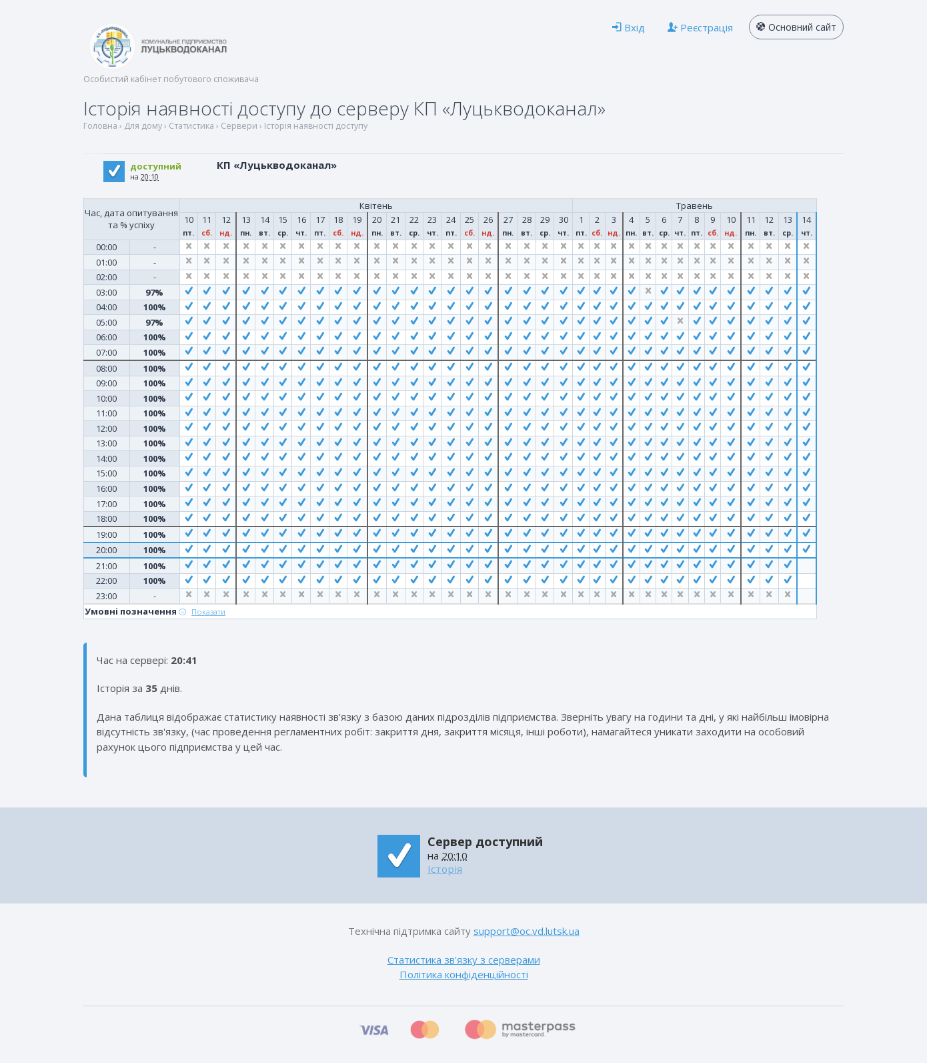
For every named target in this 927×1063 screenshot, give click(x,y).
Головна (100, 125)
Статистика (191, 125)
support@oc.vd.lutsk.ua (527, 931)
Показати (208, 612)
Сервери (239, 125)
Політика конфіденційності (463, 974)
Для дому (143, 125)
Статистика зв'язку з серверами (463, 959)
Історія (444, 868)
